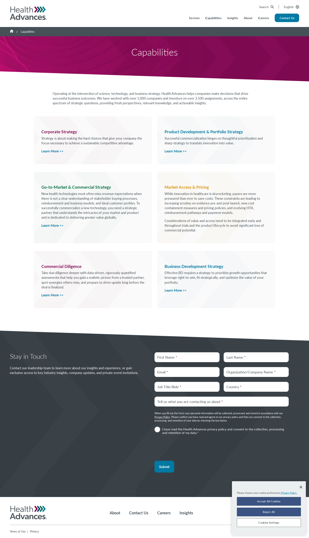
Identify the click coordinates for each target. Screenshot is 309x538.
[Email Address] (187, 372)
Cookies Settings (268, 522)
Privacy (34, 531)
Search (266, 7)
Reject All (269, 512)
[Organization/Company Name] (256, 372)
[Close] (301, 487)
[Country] (256, 387)
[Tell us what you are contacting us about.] (221, 402)
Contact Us (287, 18)
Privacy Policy (162, 417)
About (248, 18)
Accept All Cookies (269, 501)
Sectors (194, 18)
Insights (232, 18)
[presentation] (184, 447)
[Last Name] (256, 357)
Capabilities (213, 18)
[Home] (15, 31)
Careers (263, 18)
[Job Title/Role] (187, 387)
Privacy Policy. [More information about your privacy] (288, 492)
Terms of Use (18, 531)
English (291, 7)
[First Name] (187, 357)
